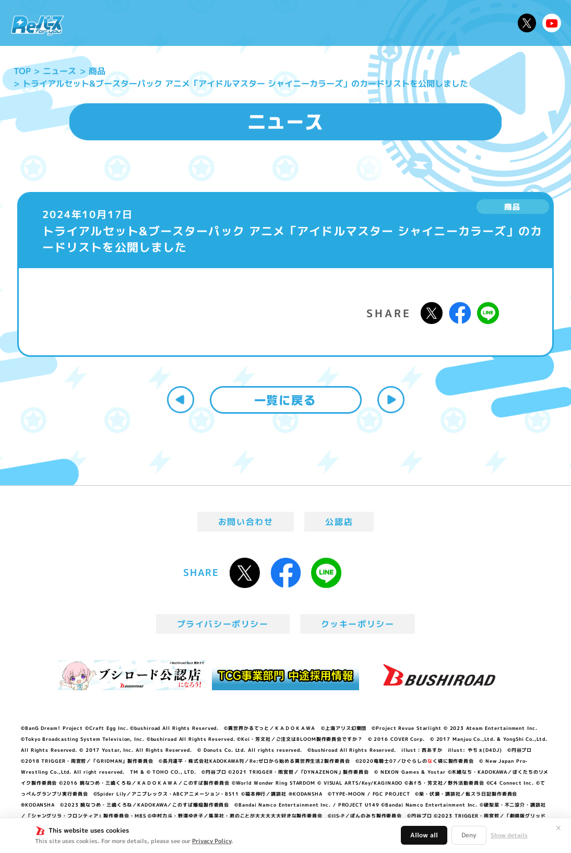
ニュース (97, 23)
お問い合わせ (245, 521)
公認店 (339, 521)
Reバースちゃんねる (551, 23)
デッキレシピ (482, 23)
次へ (391, 399)
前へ (180, 399)
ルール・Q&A (416, 23)
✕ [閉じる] (558, 828)
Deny (469, 835)
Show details (509, 835)
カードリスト (349, 23)
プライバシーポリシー (223, 624)
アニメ (208, 23)
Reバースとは (155, 23)
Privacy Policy (211, 841)
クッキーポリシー (358, 624)
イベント (249, 23)
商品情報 (294, 23)
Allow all (424, 835)
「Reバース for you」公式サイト (37, 25)
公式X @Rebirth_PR (527, 23)
